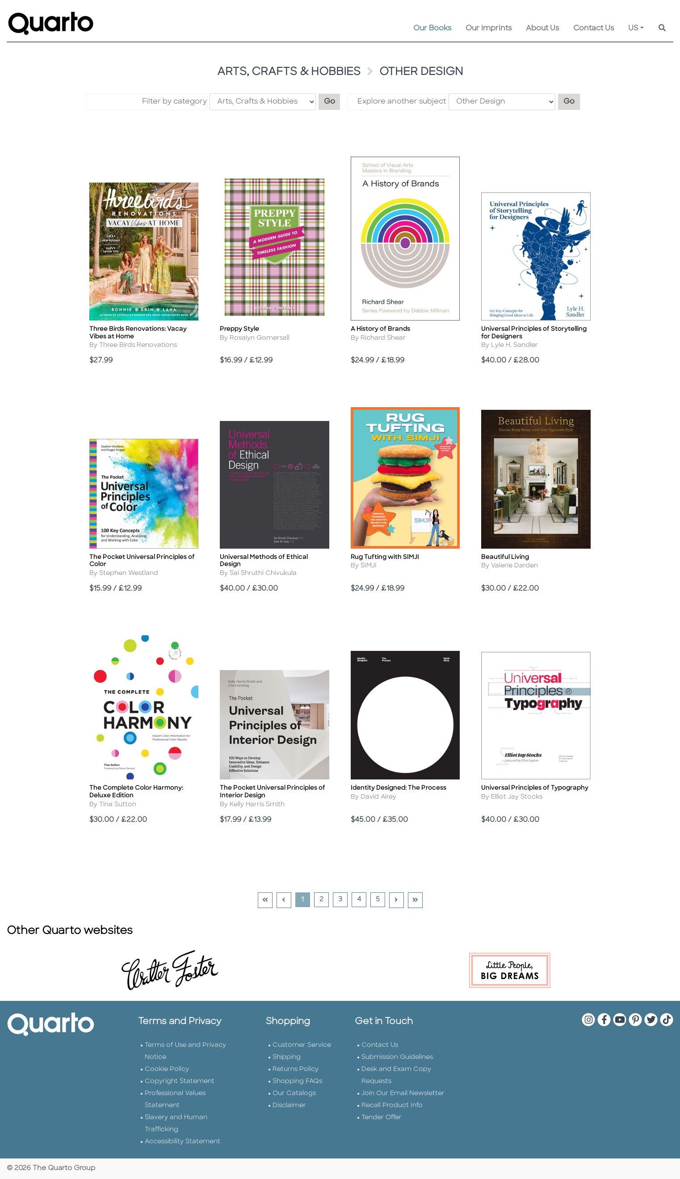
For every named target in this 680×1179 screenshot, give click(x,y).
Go (332, 100)
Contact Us (593, 28)
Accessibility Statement (182, 1141)
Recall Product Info (392, 1105)
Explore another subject (401, 101)
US (633, 28)
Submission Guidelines (397, 1057)
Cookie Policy (167, 1069)
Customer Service (302, 1045)
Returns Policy (296, 1069)
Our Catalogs (294, 1093)
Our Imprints (489, 28)
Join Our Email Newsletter (403, 1093)
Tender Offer (381, 1117)
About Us (542, 28)
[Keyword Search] (662, 28)
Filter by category (174, 101)
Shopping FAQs (297, 1081)
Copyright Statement (179, 1081)
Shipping (287, 1057)
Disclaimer (289, 1105)
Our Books (432, 28)
